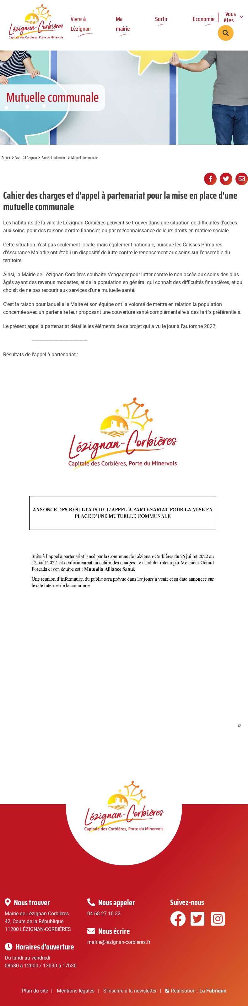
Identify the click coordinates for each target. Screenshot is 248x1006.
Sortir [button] (161, 19)
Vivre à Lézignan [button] (81, 24)
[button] (122, 547)
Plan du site (35, 991)
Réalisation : (198, 991)
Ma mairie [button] (123, 24)
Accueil (6, 158)
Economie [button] (204, 19)
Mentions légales (75, 991)
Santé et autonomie (54, 158)
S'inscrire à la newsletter (130, 991)
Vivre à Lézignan (26, 158)
